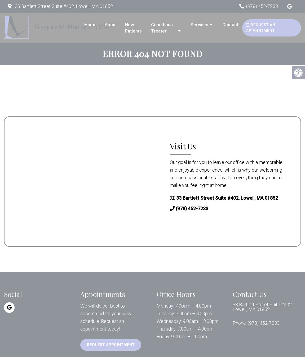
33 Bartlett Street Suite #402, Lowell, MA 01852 (63, 6)
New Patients (133, 28)
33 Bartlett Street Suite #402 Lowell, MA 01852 (262, 307)
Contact (230, 24)
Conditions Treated (162, 28)
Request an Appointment (260, 28)
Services (199, 24)
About (111, 24)
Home (90, 24)
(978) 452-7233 (262, 6)
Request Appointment (111, 345)
